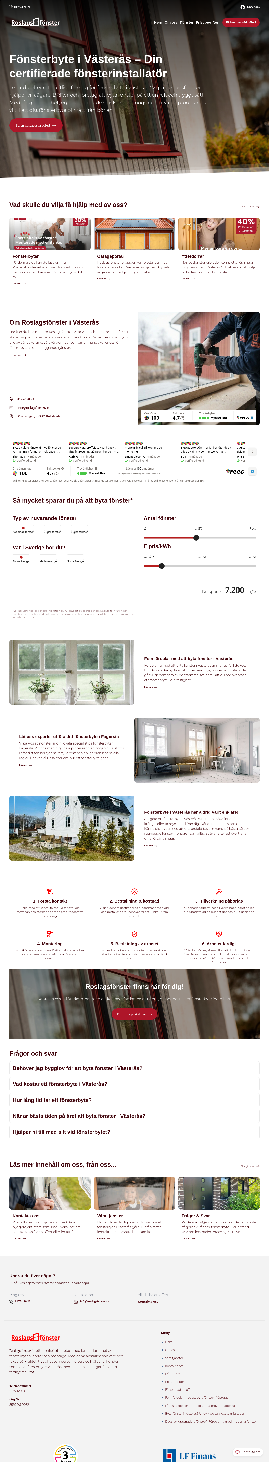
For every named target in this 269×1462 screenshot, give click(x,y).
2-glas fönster (52, 530)
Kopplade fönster (23, 530)
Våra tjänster (174, 1359)
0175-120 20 (18, 1392)
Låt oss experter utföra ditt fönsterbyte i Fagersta (200, 1406)
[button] (36, 125)
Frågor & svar (174, 1375)
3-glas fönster (79, 530)
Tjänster (186, 23)
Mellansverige (48, 559)
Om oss (171, 23)
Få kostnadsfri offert (241, 23)
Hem (158, 23)
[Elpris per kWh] (200, 566)
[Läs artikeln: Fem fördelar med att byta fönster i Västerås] (134, 674)
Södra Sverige (21, 559)
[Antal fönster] (200, 538)
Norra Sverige (75, 559)
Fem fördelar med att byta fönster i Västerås (196, 1398)
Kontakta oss (149, 1302)
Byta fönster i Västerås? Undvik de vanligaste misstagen (205, 1414)
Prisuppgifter (207, 23)
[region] (198, 420)
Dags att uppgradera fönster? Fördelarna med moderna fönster (211, 1422)
